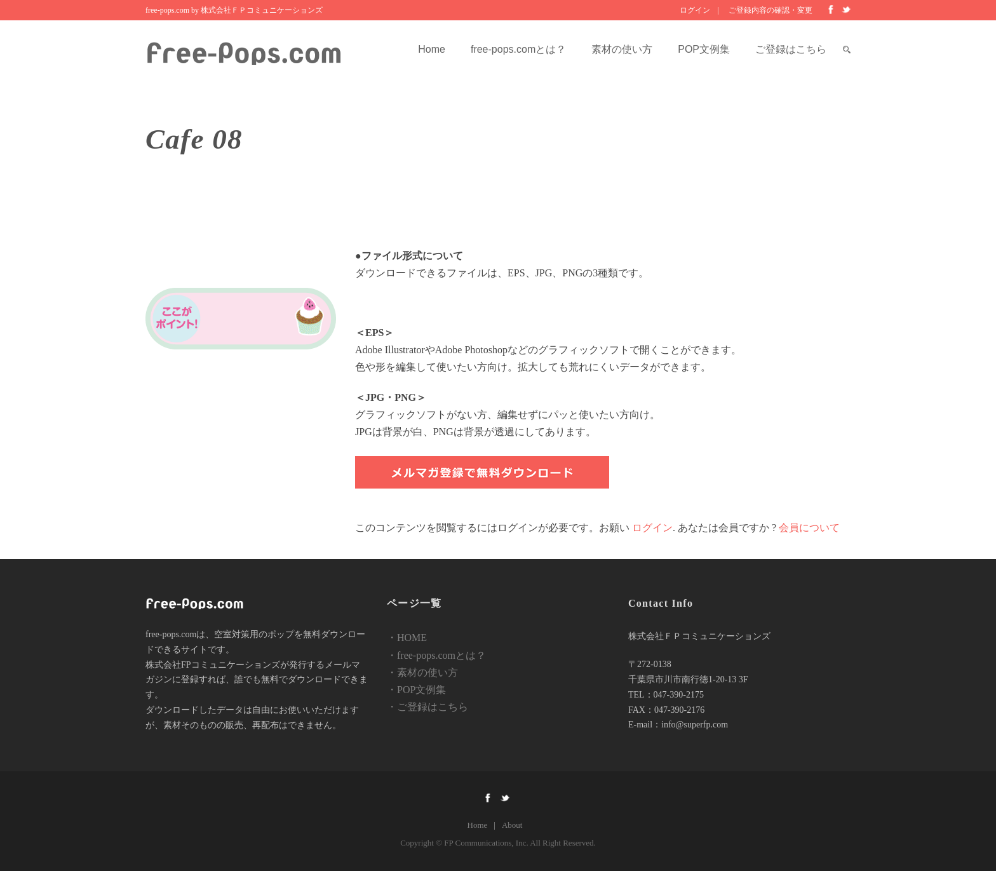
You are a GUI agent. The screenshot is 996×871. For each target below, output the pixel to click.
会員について (809, 527)
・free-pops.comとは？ (436, 655)
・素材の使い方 (422, 672)
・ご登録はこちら (427, 706)
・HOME (407, 637)
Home (431, 49)
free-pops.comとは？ (518, 49)
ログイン (695, 10)
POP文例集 (704, 49)
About (512, 825)
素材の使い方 (621, 49)
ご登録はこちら (790, 49)
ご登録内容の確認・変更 (770, 10)
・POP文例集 (416, 689)
